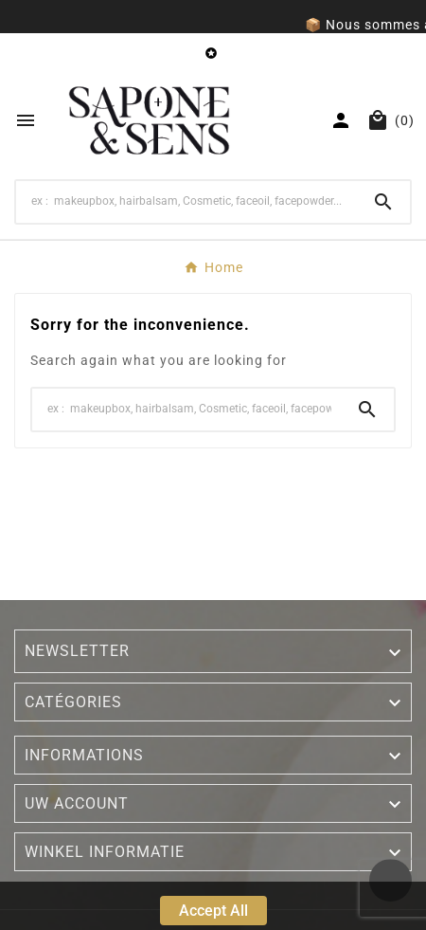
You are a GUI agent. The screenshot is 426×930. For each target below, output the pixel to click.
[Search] (186, 201)
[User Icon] (340, 120)
